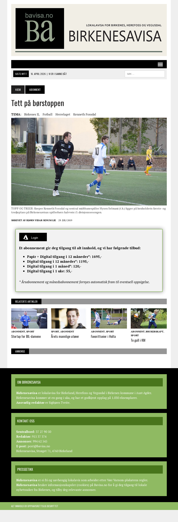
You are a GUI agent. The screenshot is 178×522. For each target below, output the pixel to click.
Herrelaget (62, 114)
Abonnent (18, 331)
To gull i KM (138, 340)
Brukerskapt (154, 331)
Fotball (47, 114)
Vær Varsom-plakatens (122, 480)
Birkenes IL (32, 114)
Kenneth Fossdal (84, 114)
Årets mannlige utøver (64, 336)
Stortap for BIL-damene (25, 336)
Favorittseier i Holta (103, 336)
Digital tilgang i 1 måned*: (49, 266)
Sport (30, 331)
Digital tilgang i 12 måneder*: (52, 261)
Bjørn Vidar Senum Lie (41, 220)
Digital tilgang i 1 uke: (46, 271)
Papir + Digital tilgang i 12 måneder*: (59, 256)
